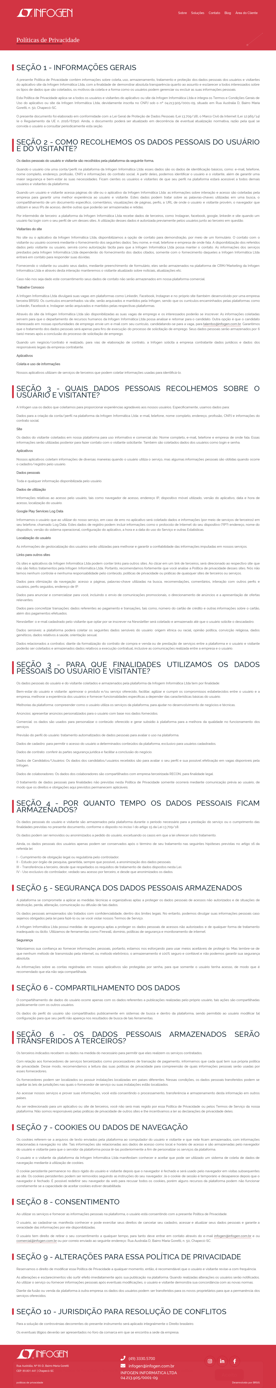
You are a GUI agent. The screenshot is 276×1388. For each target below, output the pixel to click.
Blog (227, 12)
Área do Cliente (246, 12)
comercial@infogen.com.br (36, 1241)
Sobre (182, 12)
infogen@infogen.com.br (232, 1236)
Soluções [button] (197, 12)
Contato (214, 12)
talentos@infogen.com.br (222, 324)
